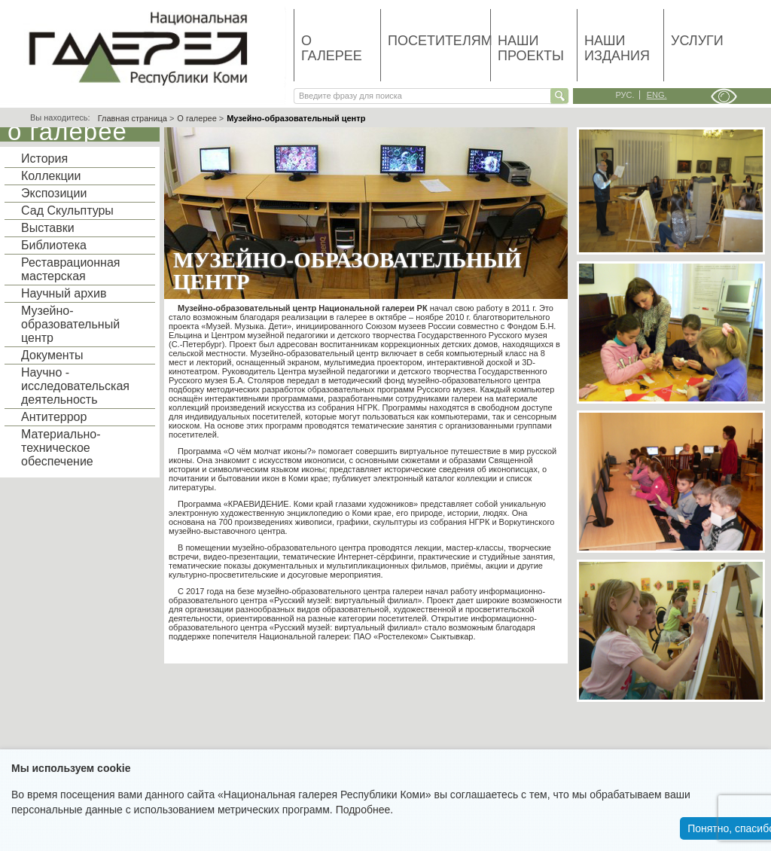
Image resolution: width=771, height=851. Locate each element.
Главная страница (132, 118)
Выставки (48, 227)
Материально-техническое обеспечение (61, 448)
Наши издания (617, 48)
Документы (52, 355)
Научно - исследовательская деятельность (75, 386)
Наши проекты (531, 48)
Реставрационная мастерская (70, 269)
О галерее (331, 48)
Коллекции (51, 175)
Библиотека (54, 245)
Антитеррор (54, 416)
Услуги (697, 40)
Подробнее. (365, 810)
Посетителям (439, 40)
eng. (657, 94)
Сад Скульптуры (67, 210)
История (44, 158)
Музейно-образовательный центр (70, 324)
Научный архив (63, 293)
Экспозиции (54, 193)
